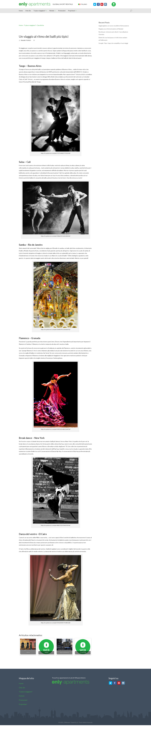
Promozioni (61, 11)
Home (21, 11)
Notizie (51, 11)
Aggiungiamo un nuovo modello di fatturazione (114, 26)
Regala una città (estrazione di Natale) (111, 29)
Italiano (82, 4)
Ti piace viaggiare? (39, 11)
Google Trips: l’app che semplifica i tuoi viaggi (113, 43)
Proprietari (71, 11)
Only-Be (28, 11)
